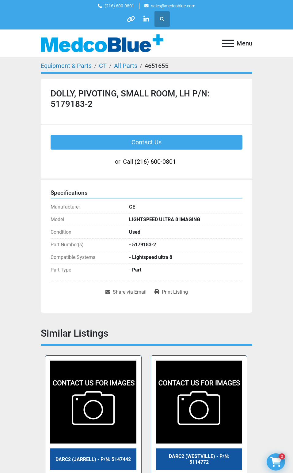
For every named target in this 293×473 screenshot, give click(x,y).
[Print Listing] (171, 292)
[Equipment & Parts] (66, 65)
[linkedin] (146, 19)
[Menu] (228, 43)
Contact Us (146, 142)
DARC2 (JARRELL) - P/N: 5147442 (93, 459)
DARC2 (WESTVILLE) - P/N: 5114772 (199, 459)
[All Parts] (125, 65)
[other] (131, 19)
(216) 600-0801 (119, 5)
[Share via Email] (125, 292)
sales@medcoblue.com (173, 5)
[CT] (103, 65)
